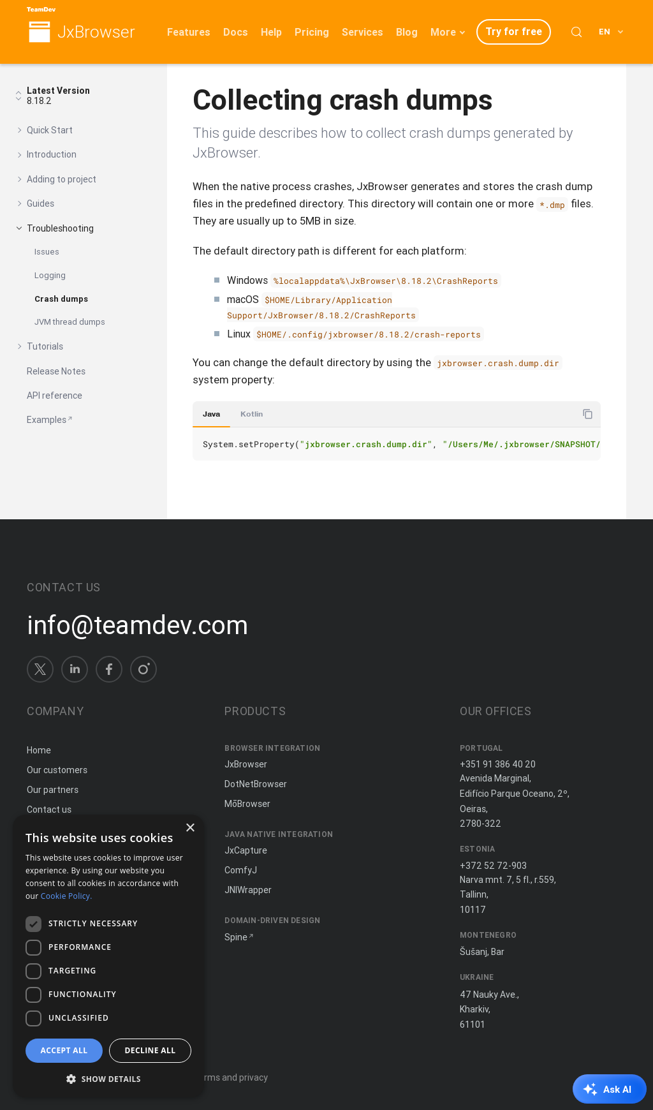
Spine (235, 937)
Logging (50, 275)
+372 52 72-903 (493, 865)
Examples (46, 420)
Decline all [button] (150, 1050)
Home (39, 750)
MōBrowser (247, 804)
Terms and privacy (230, 1077)
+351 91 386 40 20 (498, 764)
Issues (46, 251)
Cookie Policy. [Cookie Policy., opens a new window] (66, 896)
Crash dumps (61, 298)
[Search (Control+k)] (576, 32)
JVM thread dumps (69, 321)
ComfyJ (240, 870)
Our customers (57, 770)
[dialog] (108, 956)
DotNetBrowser (255, 784)
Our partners (52, 790)
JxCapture (245, 850)
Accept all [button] (64, 1050)
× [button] (189, 828)
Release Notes (56, 371)
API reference (54, 395)
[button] (108, 1077)
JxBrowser (96, 32)
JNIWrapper (248, 890)
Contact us (49, 809)
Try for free (513, 31)
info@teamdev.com (137, 625)
